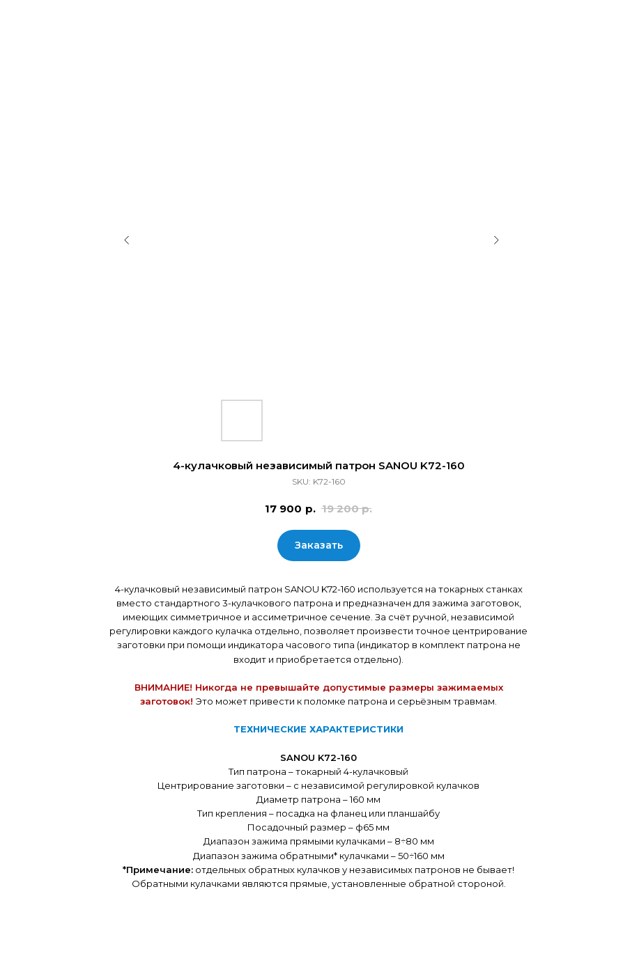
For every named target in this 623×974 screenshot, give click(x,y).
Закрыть (41, 20)
